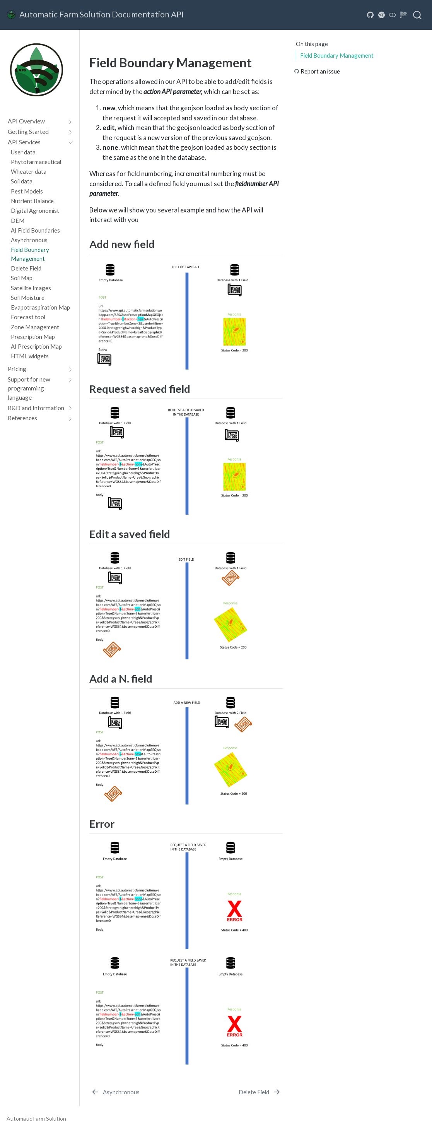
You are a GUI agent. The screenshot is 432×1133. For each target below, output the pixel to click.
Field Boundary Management (337, 55)
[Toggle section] (69, 121)
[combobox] (417, 15)
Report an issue (320, 71)
